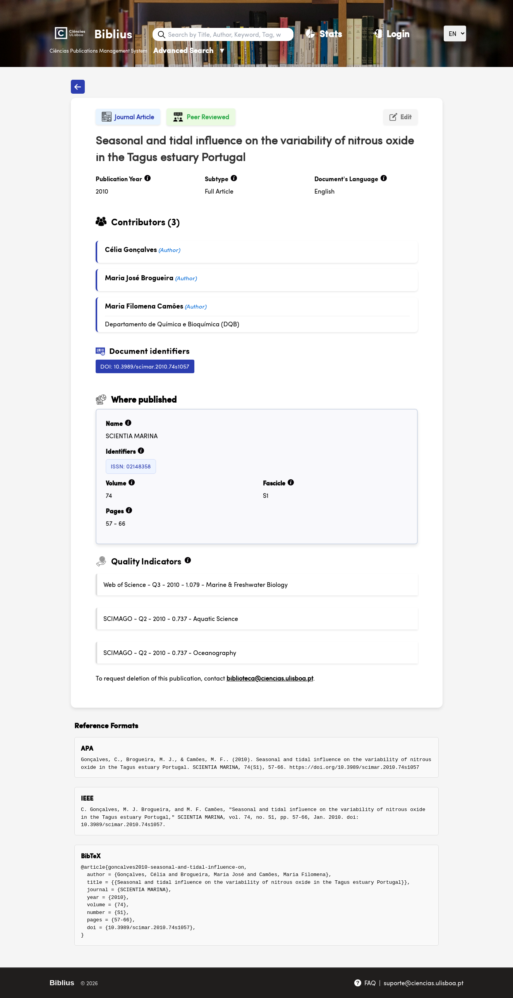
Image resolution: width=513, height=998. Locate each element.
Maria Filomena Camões (145, 305)
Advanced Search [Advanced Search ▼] (189, 50)
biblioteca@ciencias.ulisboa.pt (269, 678)
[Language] (455, 33)
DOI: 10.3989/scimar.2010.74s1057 (144, 366)
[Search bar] (229, 34)
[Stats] (324, 33)
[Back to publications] (78, 87)
